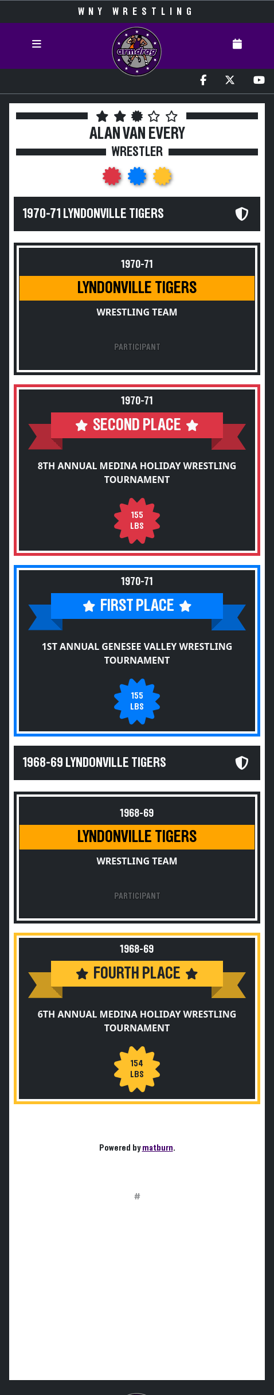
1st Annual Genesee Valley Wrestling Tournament (137, 653)
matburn (157, 1147)
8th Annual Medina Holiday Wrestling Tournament (137, 472)
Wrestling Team (136, 312)
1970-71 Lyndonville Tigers (93, 214)
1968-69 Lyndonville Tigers (94, 763)
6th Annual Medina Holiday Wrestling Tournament (137, 1021)
